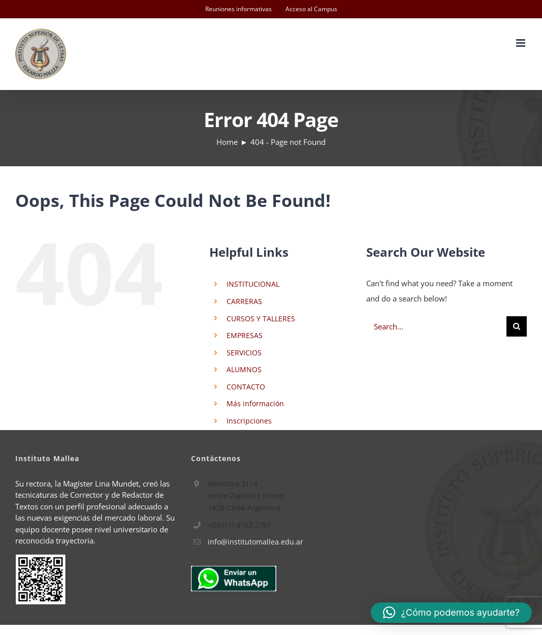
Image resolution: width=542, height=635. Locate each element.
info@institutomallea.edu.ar (255, 542)
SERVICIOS (244, 352)
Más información (255, 403)
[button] (451, 612)
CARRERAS (244, 301)
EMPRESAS (245, 335)
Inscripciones (249, 421)
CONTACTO (246, 386)
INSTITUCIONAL (253, 284)
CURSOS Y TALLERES (261, 318)
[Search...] (436, 326)
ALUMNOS (244, 369)
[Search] (516, 326)
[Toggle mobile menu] (521, 43)
